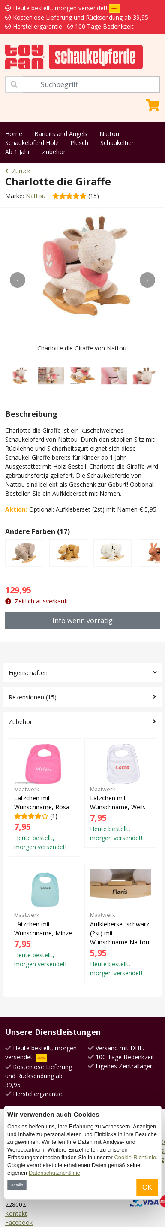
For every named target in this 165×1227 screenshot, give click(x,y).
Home (13, 134)
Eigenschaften (28, 673)
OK (147, 1187)
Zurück (17, 171)
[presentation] (17, 280)
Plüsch (79, 143)
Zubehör (54, 152)
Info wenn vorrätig (82, 620)
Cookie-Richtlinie (135, 1157)
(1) (44, 797)
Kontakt (16, 1213)
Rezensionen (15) (33, 697)
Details (16, 1184)
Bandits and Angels (60, 134)
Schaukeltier (117, 143)
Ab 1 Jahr (17, 152)
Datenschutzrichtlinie (54, 1173)
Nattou (109, 134)
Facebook (19, 1222)
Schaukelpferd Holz (31, 143)
